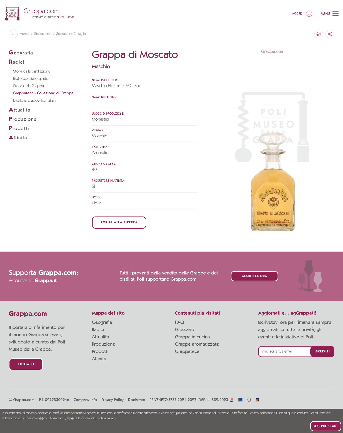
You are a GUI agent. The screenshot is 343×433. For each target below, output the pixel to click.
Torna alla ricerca (119, 222)
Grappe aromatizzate (197, 344)
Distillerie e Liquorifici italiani (34, 101)
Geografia (102, 322)
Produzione (103, 344)
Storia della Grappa (28, 86)
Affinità (99, 358)
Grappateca (42, 34)
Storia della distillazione (31, 71)
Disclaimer (136, 400)
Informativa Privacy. (104, 418)
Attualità (100, 336)
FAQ (179, 322)
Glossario (184, 329)
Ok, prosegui (326, 426)
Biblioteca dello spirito (30, 79)
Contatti (26, 364)
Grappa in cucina (192, 336)
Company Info (85, 400)
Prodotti (100, 351)
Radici (98, 329)
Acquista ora (255, 276)
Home (24, 34)
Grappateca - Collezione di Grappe (43, 93)
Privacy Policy (112, 400)
